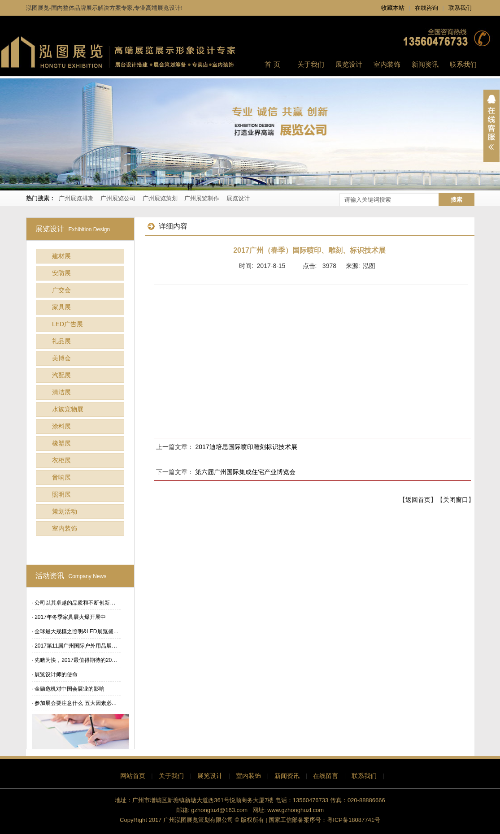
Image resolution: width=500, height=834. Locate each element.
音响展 (61, 477)
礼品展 (61, 341)
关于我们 (171, 775)
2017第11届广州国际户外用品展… (76, 646)
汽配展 (61, 375)
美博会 (61, 358)
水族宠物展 (67, 409)
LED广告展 (67, 324)
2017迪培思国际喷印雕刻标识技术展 (246, 446)
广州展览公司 (117, 198)
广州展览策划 (160, 198)
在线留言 (325, 775)
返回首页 (417, 499)
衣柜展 (61, 460)
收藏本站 (392, 7)
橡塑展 (61, 443)
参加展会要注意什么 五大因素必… (76, 703)
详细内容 (167, 226)
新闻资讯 (287, 775)
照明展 (61, 494)
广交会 (61, 290)
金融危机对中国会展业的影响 (69, 689)
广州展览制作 (201, 198)
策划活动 (64, 511)
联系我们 (460, 7)
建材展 (61, 255)
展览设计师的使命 (56, 674)
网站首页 (132, 775)
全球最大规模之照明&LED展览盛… (76, 631)
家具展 (61, 307)
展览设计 (238, 198)
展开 (491, 126)
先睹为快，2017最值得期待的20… (76, 660)
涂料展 (61, 426)
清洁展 (61, 392)
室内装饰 (64, 528)
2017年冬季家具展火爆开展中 (70, 617)
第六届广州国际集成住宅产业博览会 (245, 471)
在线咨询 (426, 7)
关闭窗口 (455, 499)
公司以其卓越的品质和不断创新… (75, 603)
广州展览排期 (76, 198)
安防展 (61, 273)
